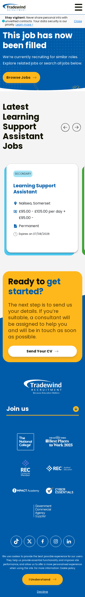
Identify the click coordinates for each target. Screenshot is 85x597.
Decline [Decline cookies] (42, 592)
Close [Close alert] (78, 21)
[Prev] (65, 127)
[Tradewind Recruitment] (14, 7)
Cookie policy (67, 568)
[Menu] (78, 7)
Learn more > (24, 24)
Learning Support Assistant (34, 188)
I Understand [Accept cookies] (39, 579)
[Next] (76, 127)
